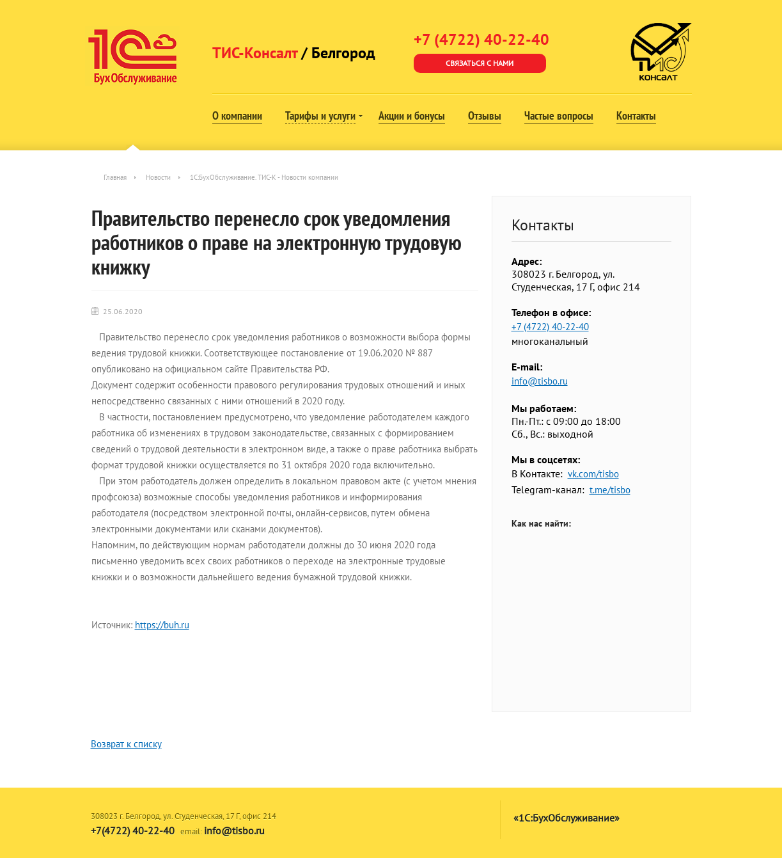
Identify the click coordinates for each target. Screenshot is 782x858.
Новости (158, 177)
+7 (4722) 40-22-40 (550, 327)
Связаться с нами (479, 63)
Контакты (636, 115)
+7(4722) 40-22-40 (133, 830)
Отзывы (484, 115)
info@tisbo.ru (540, 381)
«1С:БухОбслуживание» (566, 817)
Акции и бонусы (412, 115)
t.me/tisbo (610, 490)
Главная (115, 177)
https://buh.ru (162, 625)
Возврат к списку (126, 744)
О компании (237, 115)
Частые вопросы (558, 115)
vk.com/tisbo (593, 474)
